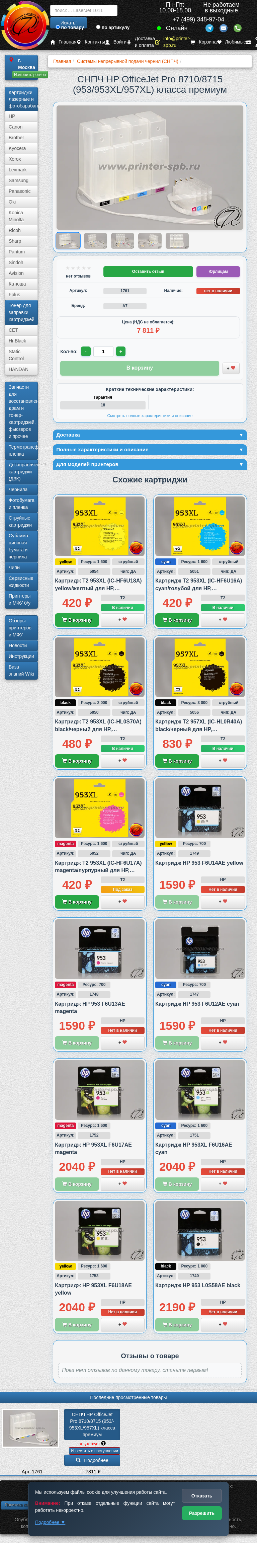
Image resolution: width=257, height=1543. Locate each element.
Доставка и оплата (140, 42)
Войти (115, 42)
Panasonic (19, 191)
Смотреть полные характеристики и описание (150, 415)
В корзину (76, 623)
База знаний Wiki (21, 670)
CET (13, 330)
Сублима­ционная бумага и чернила (19, 546)
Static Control (16, 355)
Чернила (18, 489)
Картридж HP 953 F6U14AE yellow (199, 866)
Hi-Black (17, 340)
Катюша (17, 284)
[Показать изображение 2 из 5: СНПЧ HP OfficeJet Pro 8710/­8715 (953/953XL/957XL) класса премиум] (95, 240)
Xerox (15, 159)
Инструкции (21, 656)
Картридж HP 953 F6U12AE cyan (197, 1007)
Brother (16, 137)
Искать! (69, 22)
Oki (12, 202)
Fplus (14, 294)
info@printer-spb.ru (172, 42)
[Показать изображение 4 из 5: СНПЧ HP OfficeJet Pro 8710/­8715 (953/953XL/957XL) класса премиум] (149, 240)
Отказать (201, 1495)
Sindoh (16, 262)
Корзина (203, 42)
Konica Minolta (16, 216)
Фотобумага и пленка (21, 503)
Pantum (17, 251)
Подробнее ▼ (50, 1522)
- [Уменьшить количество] (86, 351)
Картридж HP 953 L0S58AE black (197, 1289)
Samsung (18, 180)
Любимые (231, 42)
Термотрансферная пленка (23, 450)
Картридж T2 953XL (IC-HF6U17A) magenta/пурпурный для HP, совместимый (98, 873)
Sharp (15, 241)
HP (12, 116)
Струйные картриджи (20, 521)
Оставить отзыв (148, 271)
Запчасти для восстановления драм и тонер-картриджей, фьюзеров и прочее (23, 411)
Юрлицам (218, 271)
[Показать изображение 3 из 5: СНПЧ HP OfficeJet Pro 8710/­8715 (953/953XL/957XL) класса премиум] (122, 240)
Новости (18, 645)
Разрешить (202, 1513)
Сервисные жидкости (21, 581)
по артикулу (113, 27)
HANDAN (18, 369)
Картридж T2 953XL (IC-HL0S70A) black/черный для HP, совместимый (98, 732)
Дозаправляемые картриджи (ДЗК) (23, 471)
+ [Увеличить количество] (122, 351)
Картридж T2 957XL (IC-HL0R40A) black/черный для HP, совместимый (198, 732)
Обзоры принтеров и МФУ (20, 627)
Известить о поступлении (94, 1454)
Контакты (90, 42)
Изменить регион (30, 74)
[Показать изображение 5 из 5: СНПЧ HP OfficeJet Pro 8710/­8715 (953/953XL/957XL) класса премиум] (177, 240)
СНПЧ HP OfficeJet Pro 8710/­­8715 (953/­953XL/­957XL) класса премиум (92, 1428)
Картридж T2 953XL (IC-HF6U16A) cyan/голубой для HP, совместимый (198, 592)
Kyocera (17, 148)
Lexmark (18, 169)
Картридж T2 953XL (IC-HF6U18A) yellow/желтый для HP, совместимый (98, 592)
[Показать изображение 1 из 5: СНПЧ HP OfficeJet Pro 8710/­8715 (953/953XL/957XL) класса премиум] (68, 241)
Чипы (14, 567)
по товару (70, 27)
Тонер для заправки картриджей (21, 312)
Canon (15, 127)
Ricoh (15, 230)
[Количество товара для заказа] (104, 351)
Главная (63, 42)
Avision (16, 273)
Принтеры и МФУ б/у (19, 599)
